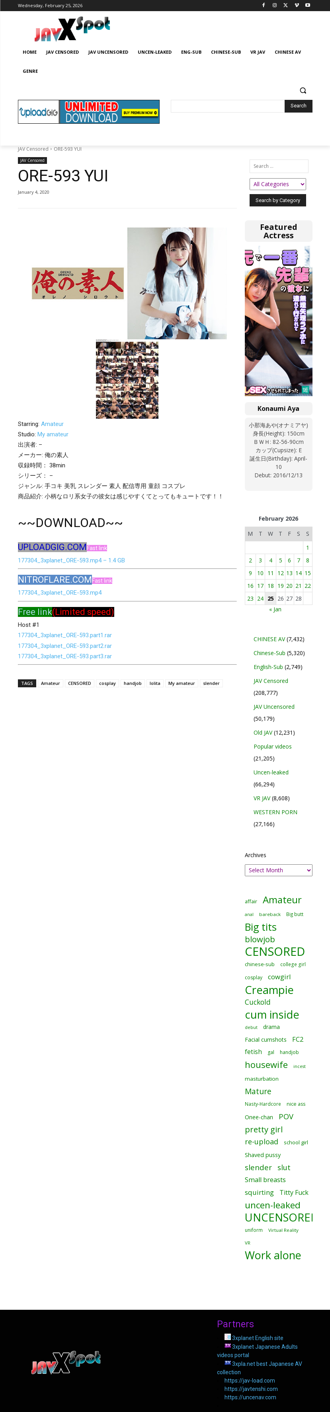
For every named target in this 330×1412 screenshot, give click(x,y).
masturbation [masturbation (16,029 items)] (262, 1078)
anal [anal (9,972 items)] (249, 914)
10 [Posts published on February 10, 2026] (260, 573)
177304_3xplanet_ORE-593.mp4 (60, 592)
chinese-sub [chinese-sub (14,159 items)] (260, 964)
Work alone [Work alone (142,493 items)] (273, 1255)
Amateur (52, 424)
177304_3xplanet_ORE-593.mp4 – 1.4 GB (71, 560)
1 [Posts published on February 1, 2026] (307, 547)
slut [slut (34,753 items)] (284, 1167)
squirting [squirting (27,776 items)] (259, 1192)
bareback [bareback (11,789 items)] (270, 914)
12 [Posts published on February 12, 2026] (280, 573)
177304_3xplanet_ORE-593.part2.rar (65, 646)
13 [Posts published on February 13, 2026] (289, 573)
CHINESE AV (269, 639)
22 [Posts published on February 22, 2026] (308, 585)
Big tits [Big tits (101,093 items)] (261, 927)
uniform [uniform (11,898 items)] (254, 1230)
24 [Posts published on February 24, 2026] (260, 598)
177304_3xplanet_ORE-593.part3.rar (65, 656)
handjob (133, 683)
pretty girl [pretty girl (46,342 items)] (264, 1129)
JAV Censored (33, 149)
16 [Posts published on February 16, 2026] (250, 585)
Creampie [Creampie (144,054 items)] (269, 990)
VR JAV (262, 798)
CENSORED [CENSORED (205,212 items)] (275, 951)
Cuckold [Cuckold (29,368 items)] (258, 1002)
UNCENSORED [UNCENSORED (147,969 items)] (281, 1217)
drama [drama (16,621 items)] (271, 1027)
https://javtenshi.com (251, 1389)
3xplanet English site (257, 1338)
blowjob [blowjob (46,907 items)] (260, 939)
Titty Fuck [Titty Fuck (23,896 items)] (294, 1192)
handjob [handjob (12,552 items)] (289, 1052)
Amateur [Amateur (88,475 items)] (282, 899)
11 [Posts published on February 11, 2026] (271, 573)
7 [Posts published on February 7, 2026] (298, 560)
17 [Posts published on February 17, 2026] (260, 585)
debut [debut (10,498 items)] (251, 1027)
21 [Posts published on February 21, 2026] (298, 585)
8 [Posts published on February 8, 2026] (307, 560)
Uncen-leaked (271, 772)
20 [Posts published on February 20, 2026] (289, 585)
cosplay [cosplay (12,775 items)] (253, 977)
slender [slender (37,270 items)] (258, 1167)
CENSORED (79, 683)
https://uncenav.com (250, 1397)
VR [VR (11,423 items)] (247, 1243)
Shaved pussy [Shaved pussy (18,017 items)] (263, 1155)
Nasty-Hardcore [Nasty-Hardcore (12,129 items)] (263, 1104)
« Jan (275, 609)
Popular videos (273, 746)
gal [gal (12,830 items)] (271, 1052)
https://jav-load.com (250, 1380)
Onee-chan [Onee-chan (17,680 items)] (259, 1117)
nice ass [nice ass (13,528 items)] (296, 1104)
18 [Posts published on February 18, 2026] (271, 585)
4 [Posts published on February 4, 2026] (270, 560)
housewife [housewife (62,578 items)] (266, 1064)
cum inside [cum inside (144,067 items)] (272, 1014)
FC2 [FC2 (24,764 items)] (297, 1039)
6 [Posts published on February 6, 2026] (289, 560)
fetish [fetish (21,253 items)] (253, 1052)
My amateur (52, 434)
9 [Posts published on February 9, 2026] (250, 573)
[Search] (298, 106)
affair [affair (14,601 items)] (251, 901)
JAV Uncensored (274, 706)
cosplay (107, 683)
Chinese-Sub (269, 653)
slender (211, 683)
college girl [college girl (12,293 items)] (293, 964)
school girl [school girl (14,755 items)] (296, 1142)
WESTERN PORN (275, 812)
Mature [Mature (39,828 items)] (258, 1091)
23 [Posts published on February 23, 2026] (250, 598)
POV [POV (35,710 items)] (286, 1116)
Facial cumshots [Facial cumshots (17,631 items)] (266, 1039)
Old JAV (263, 732)
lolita (155, 683)
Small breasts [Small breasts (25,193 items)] (265, 1180)
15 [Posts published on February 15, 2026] (308, 573)
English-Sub (268, 667)
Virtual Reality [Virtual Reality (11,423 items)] (283, 1230)
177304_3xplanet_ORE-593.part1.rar (65, 635)
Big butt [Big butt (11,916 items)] (294, 914)
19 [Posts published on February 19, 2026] (280, 585)
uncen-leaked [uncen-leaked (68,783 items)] (273, 1205)
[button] (303, 90)
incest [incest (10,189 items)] (299, 1066)
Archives (255, 855)
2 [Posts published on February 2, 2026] (250, 560)
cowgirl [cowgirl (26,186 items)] (279, 976)
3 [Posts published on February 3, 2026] (260, 560)
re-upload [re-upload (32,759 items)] (261, 1142)
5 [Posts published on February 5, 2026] (280, 560)
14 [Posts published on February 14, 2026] (298, 573)
